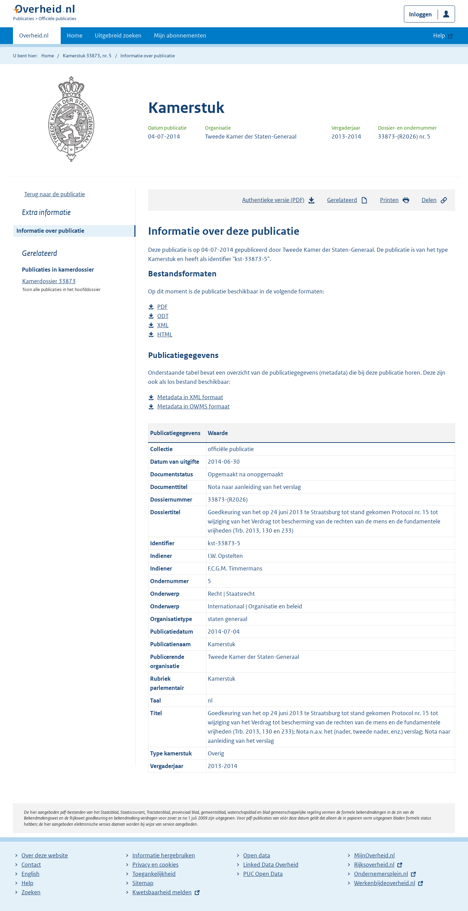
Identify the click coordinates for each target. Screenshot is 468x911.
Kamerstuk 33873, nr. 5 (87, 56)
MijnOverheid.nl (374, 855)
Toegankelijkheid (154, 874)
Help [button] (439, 35)
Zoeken (31, 892)
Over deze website (44, 855)
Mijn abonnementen (180, 35)
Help (27, 883)
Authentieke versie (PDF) (278, 202)
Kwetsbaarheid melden (162, 892)
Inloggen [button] (420, 14)
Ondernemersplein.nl (381, 874)
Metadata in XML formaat (190, 397)
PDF (162, 307)
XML (163, 325)
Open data (256, 855)
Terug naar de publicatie (54, 194)
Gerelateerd (347, 200)
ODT (163, 316)
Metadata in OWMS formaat (193, 406)
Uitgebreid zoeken (118, 35)
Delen (435, 200)
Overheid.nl (33, 37)
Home (75, 35)
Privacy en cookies (155, 864)
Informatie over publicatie (50, 230)
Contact (31, 864)
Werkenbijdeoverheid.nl (384, 883)
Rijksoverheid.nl (374, 864)
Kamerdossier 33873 (49, 281)
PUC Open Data (263, 874)
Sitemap (142, 883)
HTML (164, 334)
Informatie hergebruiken (163, 855)
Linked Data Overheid (270, 864)
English (30, 874)
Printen (395, 200)
